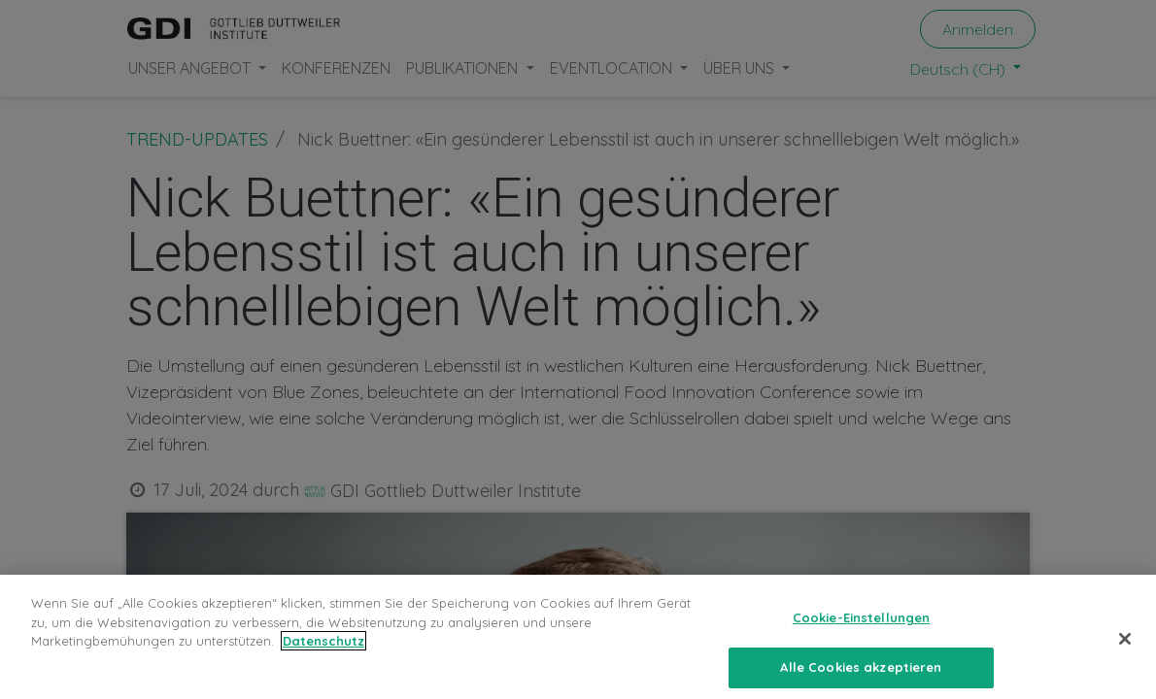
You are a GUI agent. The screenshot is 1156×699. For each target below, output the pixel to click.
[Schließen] (1125, 656)
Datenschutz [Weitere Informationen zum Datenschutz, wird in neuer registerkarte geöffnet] (323, 658)
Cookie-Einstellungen (862, 635)
